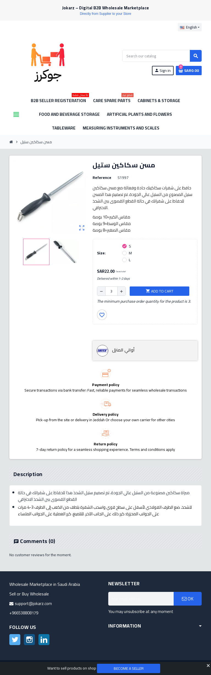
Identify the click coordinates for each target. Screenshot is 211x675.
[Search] (161, 56)
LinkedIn (43, 639)
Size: (101, 253)
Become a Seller (129, 668)
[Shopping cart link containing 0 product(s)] (189, 70)
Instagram (29, 639)
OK (187, 598)
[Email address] (141, 599)
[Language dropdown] (190, 27)
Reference (102, 177)
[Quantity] (111, 291)
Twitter (14, 639)
